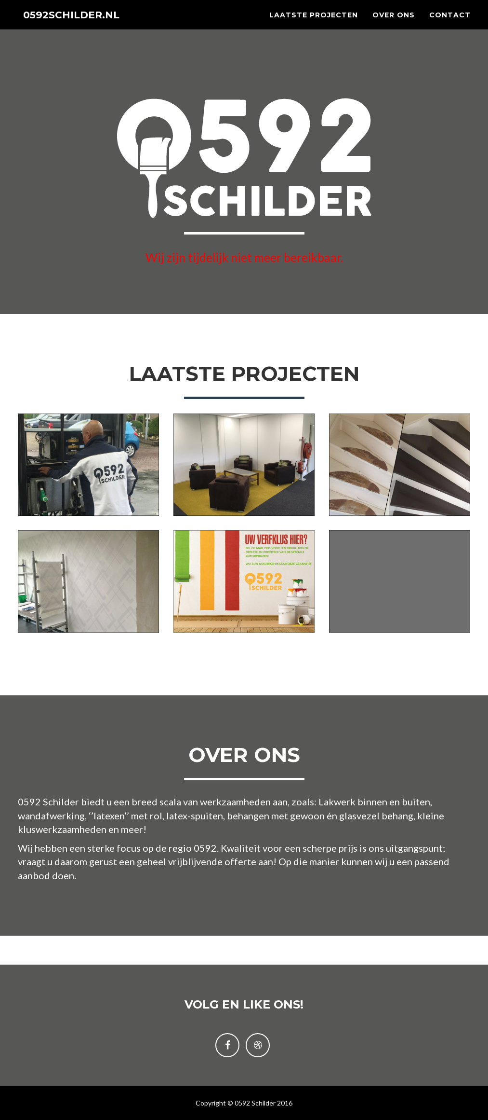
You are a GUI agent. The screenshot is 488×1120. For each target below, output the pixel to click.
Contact (450, 24)
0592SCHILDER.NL (81, 24)
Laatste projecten (313, 24)
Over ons (393, 24)
